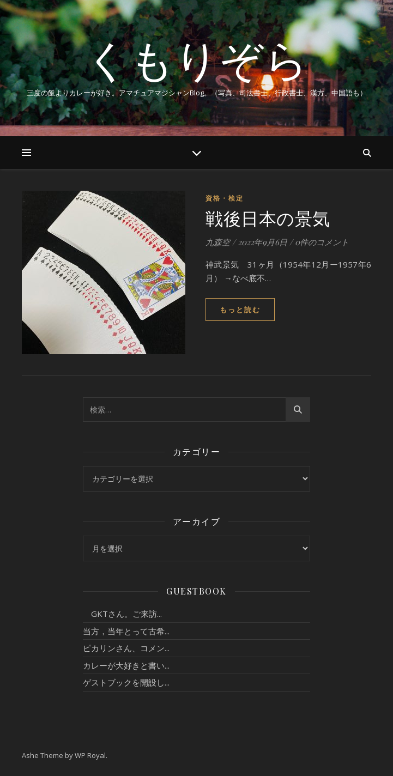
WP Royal (90, 755)
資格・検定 (224, 198)
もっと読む (240, 309)
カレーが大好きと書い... (126, 665)
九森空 (217, 242)
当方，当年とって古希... (126, 631)
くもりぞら (197, 59)
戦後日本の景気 (267, 217)
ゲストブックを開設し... (126, 682)
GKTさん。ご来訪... (122, 613)
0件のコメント (322, 242)
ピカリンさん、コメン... (126, 647)
